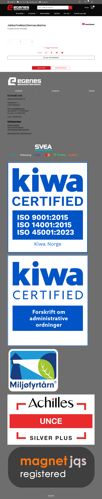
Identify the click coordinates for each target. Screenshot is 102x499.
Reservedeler (44, 13)
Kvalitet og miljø (80, 13)
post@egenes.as (18, 109)
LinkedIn (92, 91)
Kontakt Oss (32, 2)
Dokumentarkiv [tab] (60, 68)
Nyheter (11, 2)
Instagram (55, 91)
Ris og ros (43, 2)
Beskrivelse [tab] (41, 68)
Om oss (21, 2)
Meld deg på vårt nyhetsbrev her (19, 133)
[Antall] (20, 41)
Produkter (31, 13)
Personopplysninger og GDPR (18, 130)
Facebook (18, 91)
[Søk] (53, 7)
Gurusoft (51, 495)
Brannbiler (19, 13)
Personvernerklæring (15, 127)
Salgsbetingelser (13, 125)
